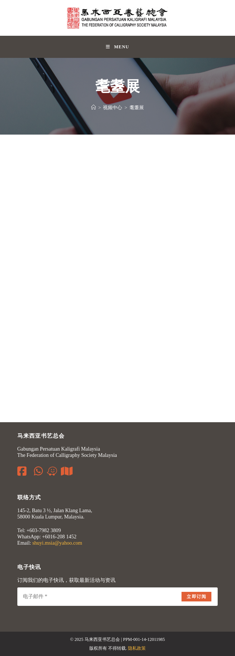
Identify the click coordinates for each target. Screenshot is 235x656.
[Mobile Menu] (117, 47)
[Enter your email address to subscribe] (117, 596)
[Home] (93, 107)
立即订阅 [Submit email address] (196, 596)
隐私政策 (137, 648)
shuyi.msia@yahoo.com (57, 543)
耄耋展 (136, 107)
